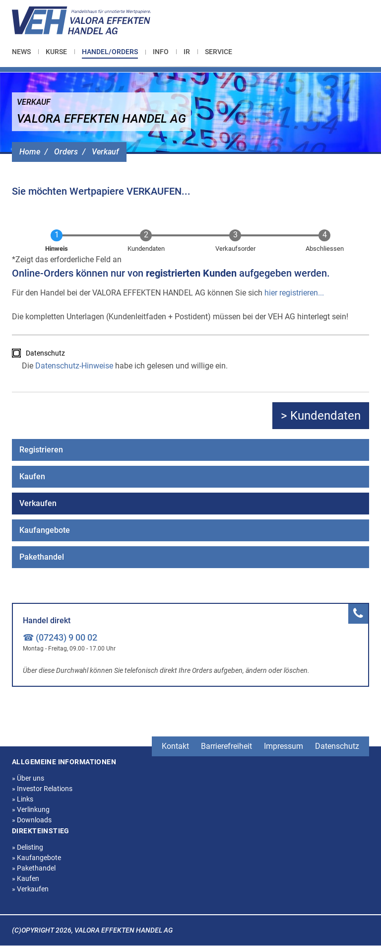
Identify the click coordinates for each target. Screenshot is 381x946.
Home (29, 151)
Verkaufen (38, 503)
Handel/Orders (110, 52)
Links (22, 799)
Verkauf (105, 151)
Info (161, 52)
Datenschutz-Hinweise (74, 365)
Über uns (28, 778)
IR (187, 52)
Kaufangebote (44, 530)
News (21, 52)
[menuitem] (25, 51)
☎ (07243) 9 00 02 (60, 637)
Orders (66, 151)
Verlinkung (31, 809)
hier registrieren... (294, 292)
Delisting (27, 847)
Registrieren (41, 449)
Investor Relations (42, 789)
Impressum (283, 746)
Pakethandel (41, 557)
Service (218, 52)
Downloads (32, 820)
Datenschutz (45, 353)
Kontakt (175, 746)
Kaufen (32, 476)
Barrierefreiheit (226, 746)
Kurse (56, 52)
